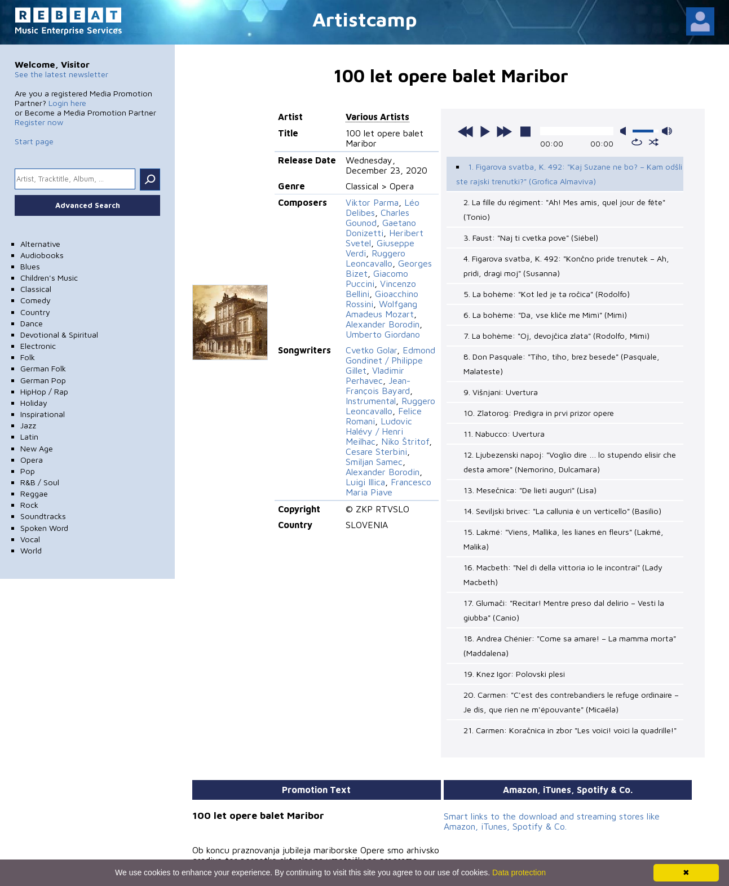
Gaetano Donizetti (381, 228)
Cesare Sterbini (376, 451)
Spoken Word (44, 528)
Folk (27, 357)
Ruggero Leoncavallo (375, 258)
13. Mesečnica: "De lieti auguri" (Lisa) (530, 490)
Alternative (40, 244)
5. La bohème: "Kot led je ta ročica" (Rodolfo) (546, 294)
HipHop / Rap (44, 391)
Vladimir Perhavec (375, 375)
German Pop (43, 380)
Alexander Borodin (382, 324)
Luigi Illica (365, 482)
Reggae (34, 493)
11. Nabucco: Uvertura (504, 433)
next (504, 131)
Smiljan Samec (374, 462)
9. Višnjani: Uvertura (500, 392)
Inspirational (42, 414)
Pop (27, 471)
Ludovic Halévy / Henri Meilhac (379, 431)
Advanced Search (87, 205)
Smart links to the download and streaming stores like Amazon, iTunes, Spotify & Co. (552, 821)
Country (35, 312)
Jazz (28, 425)
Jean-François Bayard (378, 385)
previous (466, 131)
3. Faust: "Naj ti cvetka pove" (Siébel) (530, 237)
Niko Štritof (405, 441)
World (31, 550)
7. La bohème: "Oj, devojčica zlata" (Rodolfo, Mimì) (556, 335)
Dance (31, 323)
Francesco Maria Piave (388, 487)
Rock (29, 505)
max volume (667, 131)
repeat (637, 142)
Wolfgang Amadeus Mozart (381, 309)
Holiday (33, 402)
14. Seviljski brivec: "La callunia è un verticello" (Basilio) (562, 511)
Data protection (519, 872)
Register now (39, 122)
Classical (35, 289)
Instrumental (371, 401)
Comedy (35, 300)
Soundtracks (43, 516)
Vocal (30, 539)
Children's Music (49, 277)
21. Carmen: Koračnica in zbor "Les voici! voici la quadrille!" (570, 730)
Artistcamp (364, 18)
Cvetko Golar (371, 350)
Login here (67, 103)
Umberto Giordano (383, 334)
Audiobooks (42, 255)
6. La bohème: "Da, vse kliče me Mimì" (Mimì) (545, 315)
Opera (31, 459)
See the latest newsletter (61, 74)
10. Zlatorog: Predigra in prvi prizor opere (538, 413)
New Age (36, 448)
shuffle (654, 142)
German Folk (43, 368)
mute (625, 131)
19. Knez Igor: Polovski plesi (514, 674)
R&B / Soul (39, 482)
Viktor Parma (372, 202)
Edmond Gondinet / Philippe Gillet (390, 360)
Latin (29, 436)
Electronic (38, 346)
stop (525, 131)
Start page (34, 141)
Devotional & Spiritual (59, 334)
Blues (30, 266)
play (485, 131)
